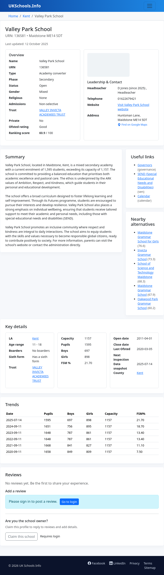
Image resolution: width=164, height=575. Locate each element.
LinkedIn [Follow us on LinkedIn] (117, 563)
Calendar (144, 196)
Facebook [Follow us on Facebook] (97, 563)
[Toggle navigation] (150, 6)
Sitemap (150, 568)
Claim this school (21, 536)
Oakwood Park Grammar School (148, 303)
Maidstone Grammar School (145, 290)
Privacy (134, 563)
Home (13, 16)
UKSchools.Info (24, 6)
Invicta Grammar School (144, 254)
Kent (26, 16)
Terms (148, 563)
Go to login (69, 502)
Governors (145, 165)
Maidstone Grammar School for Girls (148, 236)
